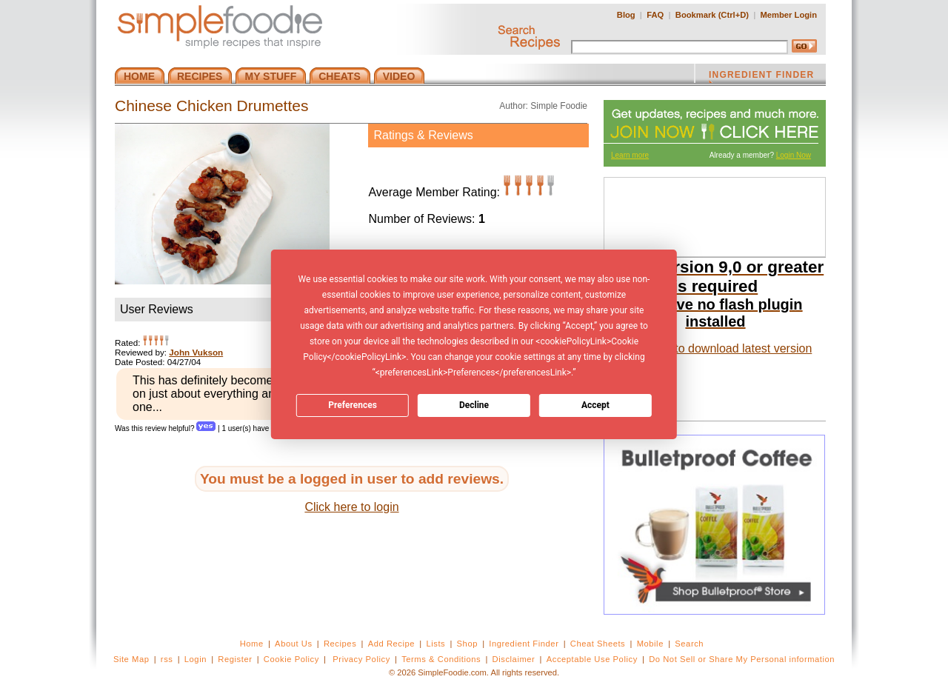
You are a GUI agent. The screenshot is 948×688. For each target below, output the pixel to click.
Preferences (352, 405)
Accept (595, 405)
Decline (474, 405)
